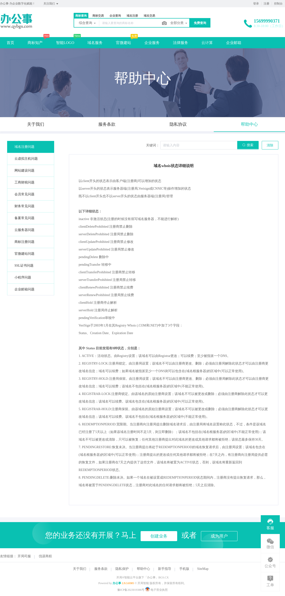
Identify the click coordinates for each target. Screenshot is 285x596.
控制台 (278, 3)
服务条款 (101, 569)
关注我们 (51, 3)
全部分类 (179, 23)
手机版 (184, 569)
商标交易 (98, 15)
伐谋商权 (45, 556)
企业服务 (152, 43)
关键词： (152, 145)
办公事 (117, 583)
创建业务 (158, 536)
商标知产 (35, 43)
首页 (10, 43)
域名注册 (132, 15)
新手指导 (164, 569)
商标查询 (81, 15)
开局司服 (24, 556)
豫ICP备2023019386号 (131, 589)
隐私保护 (122, 569)
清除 (270, 145)
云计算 (207, 43)
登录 (256, 3)
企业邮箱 (233, 43)
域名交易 (149, 15)
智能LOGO (65, 43)
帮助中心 (143, 569)
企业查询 (115, 15)
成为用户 (219, 536)
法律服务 (180, 43)
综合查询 (87, 23)
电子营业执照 (156, 589)
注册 (266, 3)
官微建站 (123, 43)
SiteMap (202, 569)
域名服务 (95, 43)
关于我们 (79, 569)
